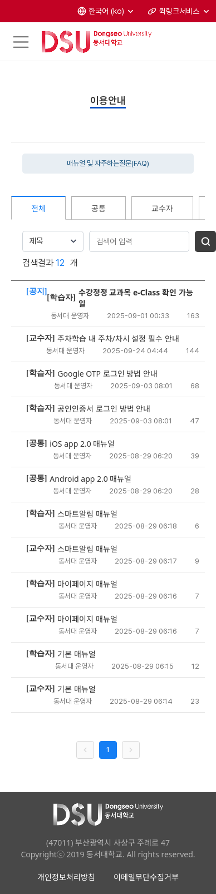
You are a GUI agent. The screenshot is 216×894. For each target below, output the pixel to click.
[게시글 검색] (205, 241)
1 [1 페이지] (108, 749)
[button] (106, 11)
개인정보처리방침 (66, 877)
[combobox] (53, 241)
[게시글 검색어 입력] (139, 241)
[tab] (38, 208)
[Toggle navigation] (21, 42)
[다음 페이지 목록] (131, 750)
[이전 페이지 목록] (85, 750)
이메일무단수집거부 (146, 877)
